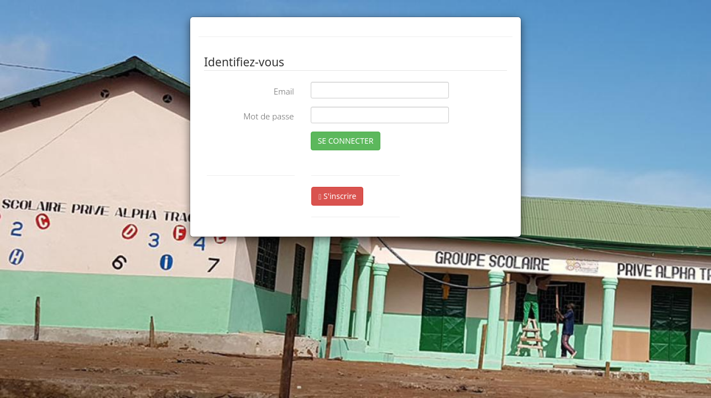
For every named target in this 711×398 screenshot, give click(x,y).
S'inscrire (337, 196)
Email (284, 91)
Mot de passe (268, 116)
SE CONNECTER (346, 140)
